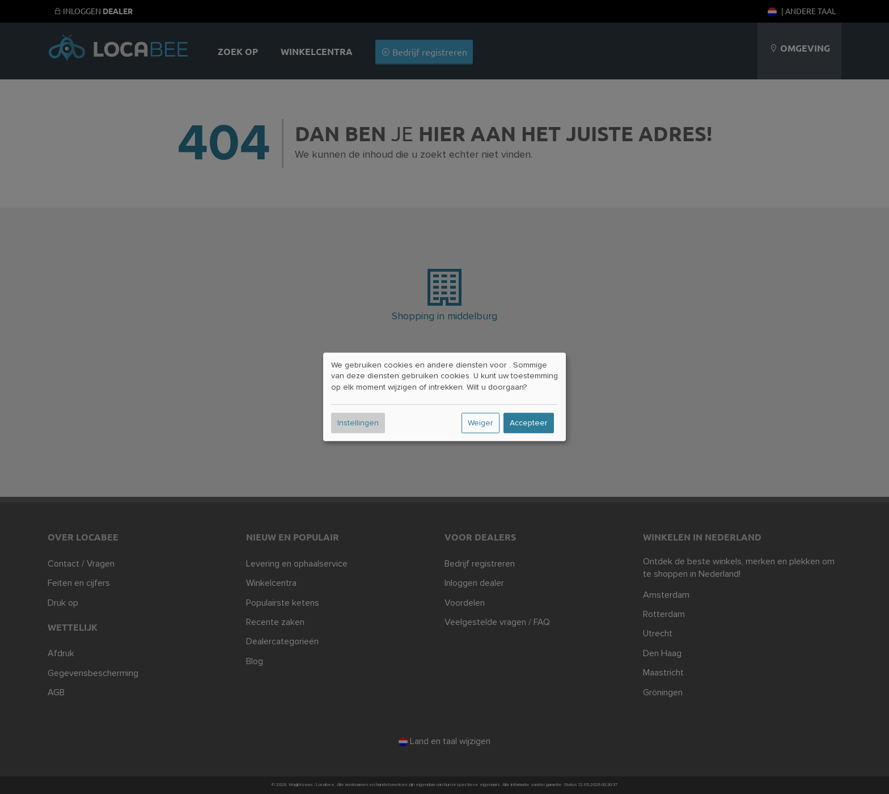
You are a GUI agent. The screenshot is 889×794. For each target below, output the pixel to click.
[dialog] (444, 397)
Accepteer (529, 423)
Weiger (480, 423)
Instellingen (358, 423)
